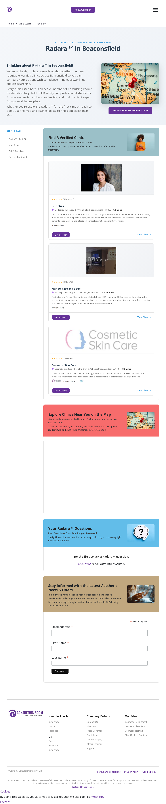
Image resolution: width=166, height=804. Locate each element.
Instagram (54, 722)
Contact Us (92, 722)
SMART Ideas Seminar (136, 735)
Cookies (5, 791)
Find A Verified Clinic (18, 139)
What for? (97, 796)
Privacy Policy (131, 771)
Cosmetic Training (134, 731)
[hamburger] (155, 10)
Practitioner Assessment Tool (130, 110)
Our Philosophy (94, 739)
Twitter (52, 726)
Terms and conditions (108, 771)
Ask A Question (83, 9)
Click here (84, 564)
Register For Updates (19, 157)
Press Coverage (94, 731)
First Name (60, 643)
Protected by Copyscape (83, 787)
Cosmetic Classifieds (135, 726)
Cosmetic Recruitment (136, 722)
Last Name (60, 657)
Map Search (14, 145)
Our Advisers (93, 735)
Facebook (53, 731)
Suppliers (91, 748)
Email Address (62, 627)
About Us (91, 726)
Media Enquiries (94, 744)
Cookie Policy (149, 771)
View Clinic (144, 234)
